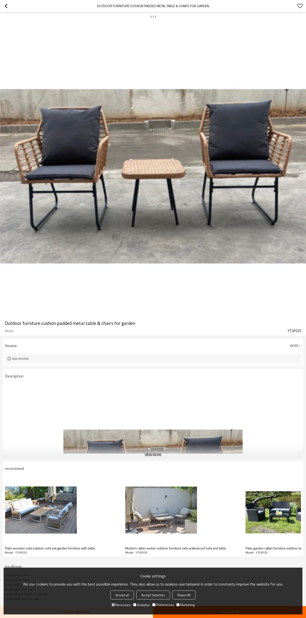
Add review (20, 358)
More (294, 345)
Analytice (141, 604)
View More (153, 454)
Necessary (121, 604)
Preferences (163, 604)
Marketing (185, 604)
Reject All (184, 594)
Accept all (122, 594)
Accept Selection (153, 594)
